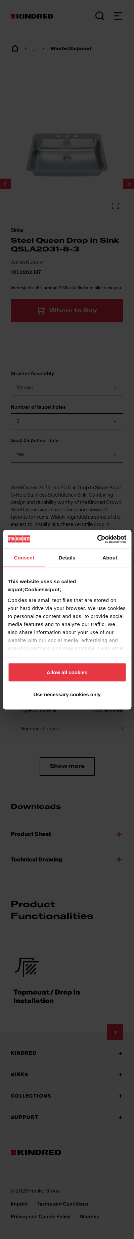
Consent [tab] (24, 557)
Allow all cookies (67, 672)
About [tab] (109, 557)
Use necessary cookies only (66, 694)
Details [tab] (67, 557)
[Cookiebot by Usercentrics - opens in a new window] (97, 539)
